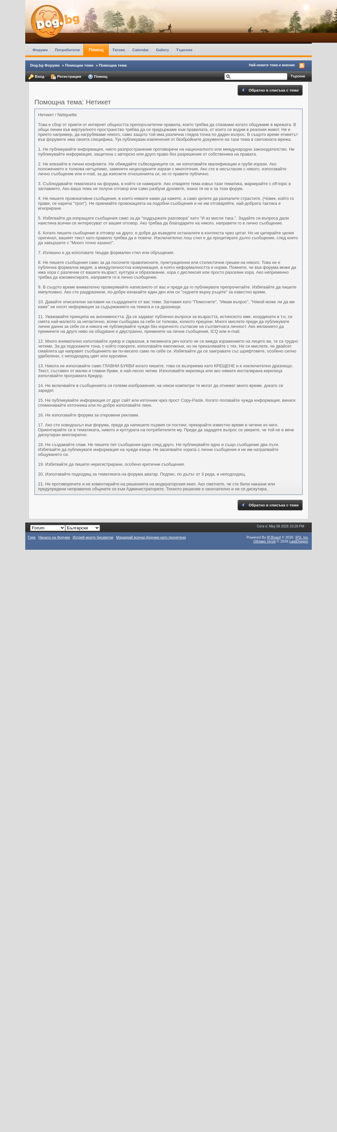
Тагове (118, 50)
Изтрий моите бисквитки (92, 537)
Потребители (67, 50)
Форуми (40, 50)
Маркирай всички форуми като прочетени (151, 537)
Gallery (162, 50)
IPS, (301, 537)
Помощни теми (79, 65)
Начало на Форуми (54, 537)
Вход (36, 76)
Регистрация (66, 76)
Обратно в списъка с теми (270, 90)
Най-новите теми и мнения (272, 65)
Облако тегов (264, 541)
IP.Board (274, 537)
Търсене (184, 50)
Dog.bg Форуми (45, 65)
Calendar (140, 50)
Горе (32, 537)
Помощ (96, 49)
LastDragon (298, 541)
